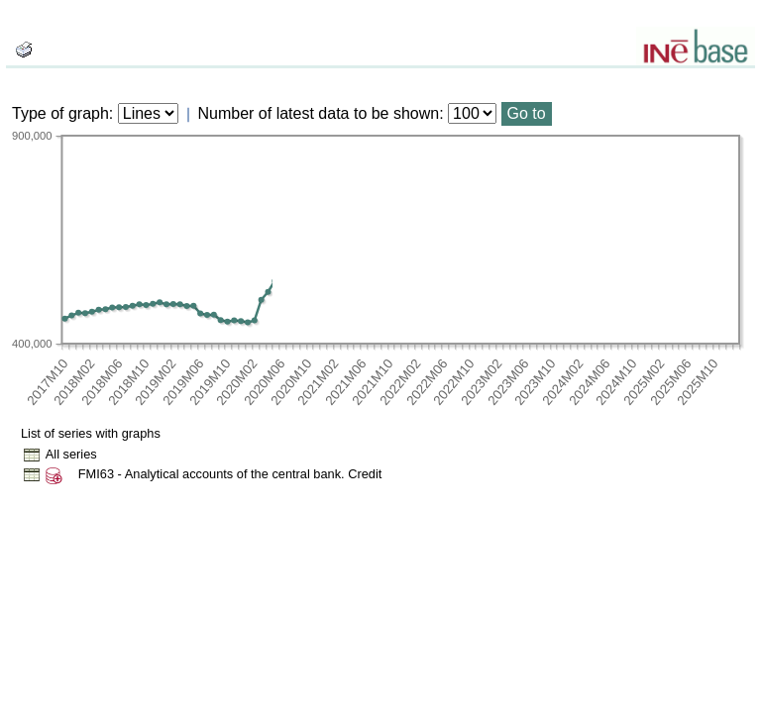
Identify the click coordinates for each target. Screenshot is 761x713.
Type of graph (60, 113)
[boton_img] (24, 49)
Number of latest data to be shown (319, 113)
